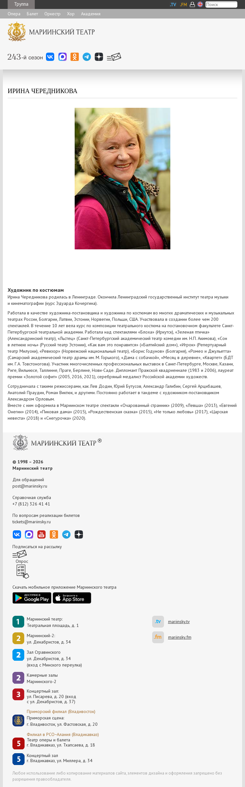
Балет (32, 14)
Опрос (22, 561)
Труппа (21, 4)
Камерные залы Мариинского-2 (42, 678)
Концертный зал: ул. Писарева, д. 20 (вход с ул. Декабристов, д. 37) (51, 696)
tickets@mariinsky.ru (31, 522)
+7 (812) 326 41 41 (31, 504)
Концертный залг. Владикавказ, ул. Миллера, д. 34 (60, 758)
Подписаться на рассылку (37, 546)
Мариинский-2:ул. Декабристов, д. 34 (49, 639)
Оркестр (52, 14)
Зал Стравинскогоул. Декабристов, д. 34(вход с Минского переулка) (54, 658)
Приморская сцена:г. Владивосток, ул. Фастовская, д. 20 (55, 721)
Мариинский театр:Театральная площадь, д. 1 (53, 622)
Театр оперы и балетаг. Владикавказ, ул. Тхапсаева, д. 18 (61, 742)
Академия (90, 14)
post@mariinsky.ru (29, 486)
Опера (14, 14)
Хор (71, 14)
